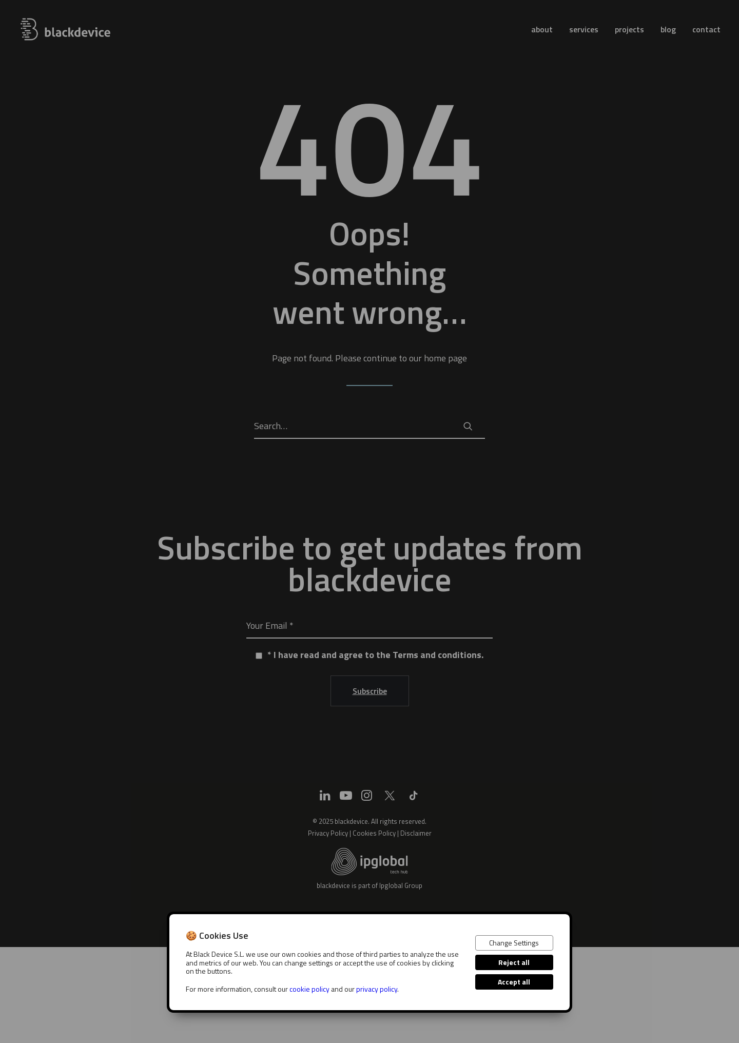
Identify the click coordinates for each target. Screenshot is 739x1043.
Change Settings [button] (514, 942)
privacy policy (376, 988)
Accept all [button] (514, 981)
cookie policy (309, 988)
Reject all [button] (514, 962)
